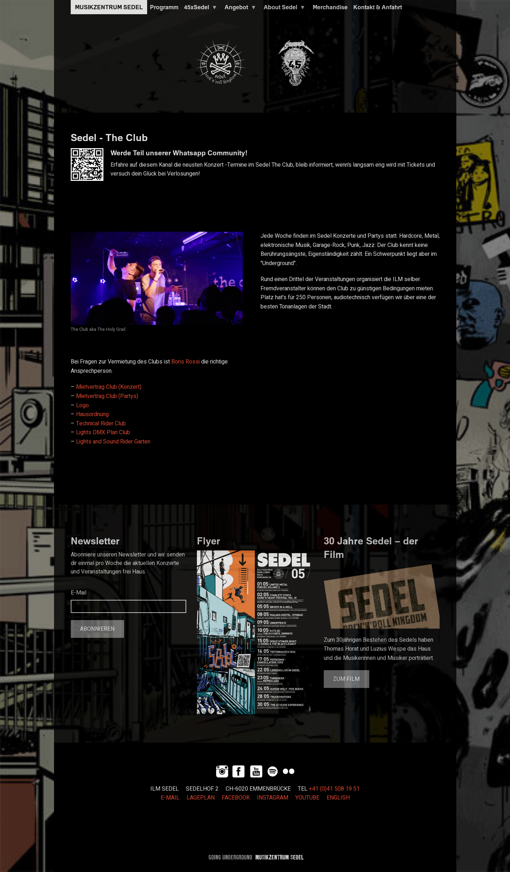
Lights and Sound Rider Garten (113, 441)
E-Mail (78, 592)
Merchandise (330, 7)
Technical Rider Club (101, 423)
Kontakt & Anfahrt (377, 7)
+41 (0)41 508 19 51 (334, 789)
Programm (164, 7)
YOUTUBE (307, 797)
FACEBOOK (236, 797)
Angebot (239, 9)
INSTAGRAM (272, 797)
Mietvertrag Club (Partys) (107, 396)
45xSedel (199, 9)
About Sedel (283, 9)
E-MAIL (170, 797)
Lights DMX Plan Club (103, 432)
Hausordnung (92, 414)
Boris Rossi (185, 361)
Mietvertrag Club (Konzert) (108, 387)
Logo (82, 405)
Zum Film (346, 679)
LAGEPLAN (201, 797)
